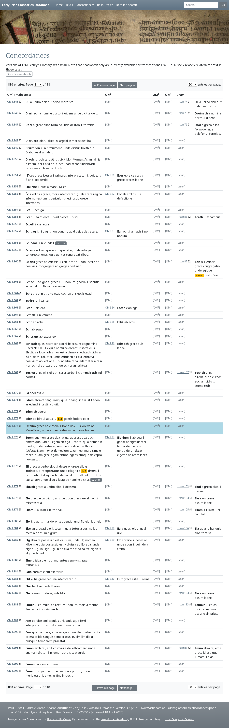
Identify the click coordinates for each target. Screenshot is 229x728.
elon (42, 498)
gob (121, 451)
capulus (53, 621)
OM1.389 (12, 620)
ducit (91, 437)
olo (49, 528)
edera (42, 412)
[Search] (201, 5)
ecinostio (73, 198)
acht (65, 653)
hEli (62, 593)
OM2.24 (109, 307)
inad (68, 164)
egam (55, 455)
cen (37, 210)
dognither (72, 498)
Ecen (29, 308)
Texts (69, 5)
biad (56, 217)
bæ (197, 614)
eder (86, 419)
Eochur (30, 373)
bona (65, 426)
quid (72, 231)
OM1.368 (12, 343)
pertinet (75, 266)
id (43, 393)
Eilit (120, 579)
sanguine (77, 400)
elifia (34, 579)
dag (45, 231)
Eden (29, 412)
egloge (207, 270)
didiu (36, 286)
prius (213, 614)
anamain (31, 653)
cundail (49, 243)
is (100, 175)
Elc (119, 540)
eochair (30, 377)
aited (51, 141)
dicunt (63, 455)
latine (139, 180)
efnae (54, 430)
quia (52, 254)
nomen (90, 540)
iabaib (39, 560)
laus (55, 664)
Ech (28, 329)
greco (208, 125)
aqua (49, 419)
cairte (45, 301)
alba (211, 528)
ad (97, 262)
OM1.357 (12, 231)
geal (143, 528)
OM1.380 (12, 521)
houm (32, 361)
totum (59, 528)
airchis (72, 293)
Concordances (84, 5)
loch (60, 164)
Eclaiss (30, 262)
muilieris (46, 593)
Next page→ (127, 85)
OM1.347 (12, 124)
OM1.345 (12, 101)
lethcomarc (79, 648)
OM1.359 (12, 250)
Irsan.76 (182, 124)
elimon (91, 498)
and (202, 614)
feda (75, 361)
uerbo (37, 102)
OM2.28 (109, 528)
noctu (60, 348)
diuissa (71, 544)
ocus (54, 164)
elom (46, 572)
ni (57, 141)
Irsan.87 (182, 261)
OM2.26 (109, 343)
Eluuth (30, 487)
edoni (96, 400)
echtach (85, 352)
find (58, 675)
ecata (88, 194)
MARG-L (199, 275)
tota (204, 533)
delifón (75, 125)
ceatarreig (79, 653)
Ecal (28, 210)
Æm (28, 621)
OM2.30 (109, 579)
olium (49, 498)
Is (31, 451)
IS (73, 637)
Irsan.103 (183, 486)
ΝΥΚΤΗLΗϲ (41, 348)
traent (67, 625)
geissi (84, 560)
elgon (29, 549)
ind (100, 373)
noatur (32, 459)
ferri (83, 621)
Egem (30, 437)
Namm (41, 451)
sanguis (64, 632)
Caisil (46, 164)
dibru (43, 141)
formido (56, 125)
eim (78, 637)
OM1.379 (12, 509)
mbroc (76, 141)
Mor (69, 159)
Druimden (33, 148)
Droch (30, 159)
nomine (47, 113)
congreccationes (37, 254)
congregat (73, 254)
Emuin (30, 605)
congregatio (63, 250)
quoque (83, 455)
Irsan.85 (182, 216)
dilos (47, 125)
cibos (84, 254)
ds (92, 471)
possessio (47, 540)
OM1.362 (12, 300)
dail (59, 510)
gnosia (81, 282)
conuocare (88, 262)
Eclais (199, 262)
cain (49, 286)
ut (57, 159)
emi (45, 621)
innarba (65, 361)
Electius (31, 352)
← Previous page (104, 85)
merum (50, 671)
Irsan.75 (182, 113)
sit (210, 533)
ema (39, 632)
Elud (198, 487)
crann (207, 609)
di (74, 446)
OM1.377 (12, 486)
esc (79, 293)
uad (41, 553)
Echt (29, 322)
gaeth (68, 419)
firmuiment (54, 148)
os (36, 152)
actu (40, 322)
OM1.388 (12, 604)
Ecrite (30, 301)
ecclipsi (131, 194)
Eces (120, 175)
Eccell (30, 224)
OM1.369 (12, 372)
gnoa (45, 282)
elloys (83, 466)
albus (83, 528)
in (70, 141)
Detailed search (126, 5)
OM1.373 (12, 418)
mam (201, 657)
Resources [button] (104, 5)
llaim (211, 510)
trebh (121, 549)
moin (82, 605)
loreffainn (88, 426)
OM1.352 (12, 186)
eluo (216, 487)
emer (48, 675)
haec (71, 344)
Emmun (31, 664)
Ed (27, 393)
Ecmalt (31, 315)
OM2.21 (109, 175)
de (91, 455)
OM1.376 (12, 466)
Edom (30, 400)
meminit (31, 533)
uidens (68, 113)
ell (81, 475)
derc (94, 113)
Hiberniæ (32, 544)
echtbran (70, 365)
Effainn (31, 426)
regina (97, 194)
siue (83, 498)
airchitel (39, 648)
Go (223, 5)
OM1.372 (12, 411)
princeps (61, 175)
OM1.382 (12, 540)
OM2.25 (109, 322)
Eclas (29, 250)
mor (214, 609)
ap (33, 632)
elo (87, 521)
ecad (57, 293)
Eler (28, 586)
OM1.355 (12, 216)
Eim (28, 632)
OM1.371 (12, 399)
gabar (121, 442)
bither (121, 446)
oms (30, 442)
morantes (60, 560)
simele (96, 451)
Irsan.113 (183, 604)
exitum (42, 198)
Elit (28, 579)
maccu (54, 187)
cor (61, 373)
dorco (57, 113)
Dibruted (32, 141)
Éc (27, 194)
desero (199, 491)
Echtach (31, 344)
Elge (46, 549)
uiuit (87, 400)
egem (56, 442)
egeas (74, 455)
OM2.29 (109, 540)
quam (39, 455)
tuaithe (69, 549)
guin (40, 549)
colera (30, 637)
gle (42, 671)
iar (100, 159)
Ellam (29, 510)
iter (40, 164)
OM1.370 (12, 392)
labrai (80, 446)
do (61, 549)
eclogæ (86, 250)
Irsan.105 (183, 509)
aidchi (63, 344)
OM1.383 (12, 560)
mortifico (67, 102)
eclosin (40, 250)
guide (93, 175)
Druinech (32, 113)
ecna (29, 286)
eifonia (54, 426)
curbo (71, 373)
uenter (60, 254)
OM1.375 (12, 437)
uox (72, 426)
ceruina (52, 579)
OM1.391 (12, 648)
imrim (32, 164)
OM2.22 (109, 194)
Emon (30, 648)
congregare (46, 266)
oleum (199, 503)
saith (39, 217)
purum (76, 671)
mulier (72, 430)
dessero (64, 466)
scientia (94, 282)
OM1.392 (12, 664)
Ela (197, 528)
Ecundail (32, 243)
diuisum (65, 540)
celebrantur (73, 348)
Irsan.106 (183, 528)
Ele (28, 498)
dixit (62, 159)
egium (57, 446)
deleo (45, 102)
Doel (29, 125)
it (51, 648)
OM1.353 (12, 194)
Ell (27, 466)
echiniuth (42, 293)
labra (143, 455)
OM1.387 (12, 593)
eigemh (122, 455)
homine (75, 480)
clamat (94, 442)
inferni (30, 198)
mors (55, 194)
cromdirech (202, 386)
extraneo (49, 336)
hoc (57, 352)
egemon (40, 437)
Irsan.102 (183, 372)
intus (97, 475)
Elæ (28, 528)
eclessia (53, 262)
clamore (73, 352)
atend (76, 164)
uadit (45, 442)
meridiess (32, 675)
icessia (47, 175)
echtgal (82, 365)
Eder (29, 419)
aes (36, 180)
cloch (68, 675)
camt (47, 315)
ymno (45, 664)
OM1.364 (12, 314)
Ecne (29, 293)
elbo (53, 466)
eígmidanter (138, 442)
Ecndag (31, 231)
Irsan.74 (182, 101)
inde (66, 125)
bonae (89, 430)
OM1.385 (12, 579)
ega (67, 442)
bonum (62, 231)
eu (60, 282)
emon (57, 653)
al (38, 510)
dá (51, 168)
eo (39, 282)
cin (38, 308)
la (47, 187)
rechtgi (35, 365)
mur (46, 521)
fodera (77, 419)
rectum (60, 605)
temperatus (62, 637)
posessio (141, 540)
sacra (84, 348)
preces (130, 180)
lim (83, 637)
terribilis (50, 625)
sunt (78, 344)
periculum (57, 198)
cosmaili (58, 648)
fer (34, 586)
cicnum (42, 533)
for (54, 510)
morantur (32, 565)
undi (77, 521)
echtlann (67, 357)
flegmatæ (84, 632)
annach (136, 231)
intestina (45, 404)
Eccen (121, 308)
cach (64, 293)
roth (41, 159)
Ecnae (30, 282)
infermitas (33, 203)
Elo (28, 521)
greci (46, 455)
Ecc (119, 194)
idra (40, 419)
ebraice (129, 175)
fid (83, 521)
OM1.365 (12, 322)
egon (128, 544)
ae (28, 480)
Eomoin (200, 605)
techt (29, 475)
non (54, 231)
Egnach (122, 231)
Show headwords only (19, 74)
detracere (90, 231)
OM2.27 (109, 437)
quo (38, 442)
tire (77, 471)
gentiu (68, 521)
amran (37, 168)
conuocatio (69, 262)
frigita (96, 632)
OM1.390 (12, 632)
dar (138, 451)
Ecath (199, 217)
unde (77, 113)
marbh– (135, 446)
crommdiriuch (87, 373)
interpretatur (77, 175)
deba (86, 141)
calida (38, 637)
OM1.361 (12, 281)
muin (46, 605)
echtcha (88, 357)
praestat (59, 641)
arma (76, 625)
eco (42, 308)
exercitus (57, 572)
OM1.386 (12, 586)
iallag (55, 475)
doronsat (56, 521)
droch (58, 168)
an (29, 180)
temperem (45, 641)
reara (135, 455)
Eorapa (86, 544)
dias (210, 657)
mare (66, 446)
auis (140, 344)
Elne (29, 560)
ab (82, 194)
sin (52, 365)
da (128, 446)
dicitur (86, 113)
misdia (34, 503)
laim (43, 510)
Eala (120, 528)
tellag (45, 475)
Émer (29, 671)
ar (100, 352)
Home (59, 5)
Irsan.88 (182, 648)
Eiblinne (31, 187)
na (129, 455)
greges (64, 266)
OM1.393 (12, 671)
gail (42, 210)
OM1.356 (12, 224)
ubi (51, 560)
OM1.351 (12, 175)
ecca (46, 217)
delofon (200, 134)
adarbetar (86, 361)
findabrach (87, 164)
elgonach (32, 553)
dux (43, 187)
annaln (92, 159)
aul (38, 521)
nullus (93, 528)
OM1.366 (12, 329)
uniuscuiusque (69, 621)
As (86, 159)
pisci (75, 217)
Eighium (123, 437)
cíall (39, 224)
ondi (33, 393)
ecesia (139, 175)
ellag (71, 471)
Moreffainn (33, 430)
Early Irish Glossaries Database (25, 5)
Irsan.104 (183, 498)
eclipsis (37, 194)
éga (135, 308)
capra (77, 442)
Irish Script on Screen (179, 719)
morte (30, 446)
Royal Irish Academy (115, 719)
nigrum (52, 533)
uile (119, 533)
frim (46, 168)
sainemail (59, 286)
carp (49, 159)
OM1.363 (12, 307)
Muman (78, 159)
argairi (63, 141)
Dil (197, 102)
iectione (48, 361)
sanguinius (52, 400)
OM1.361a (13, 293)
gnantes (74, 560)
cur (207, 377)
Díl (27, 102)
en (45, 560)
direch (53, 373)
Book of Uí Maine (59, 719)
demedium (61, 451)
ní (42, 243)
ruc (92, 148)
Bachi (29, 348)
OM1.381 (12, 528)
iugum (216, 653)
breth (85, 148)
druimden (45, 152)
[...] (60, 419)
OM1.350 (12, 159)
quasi (41, 344)
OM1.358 (12, 242)
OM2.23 (109, 231)
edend (33, 404)
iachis (49, 352)
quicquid (31, 641)
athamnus (213, 217)
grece (39, 125)
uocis (80, 430)
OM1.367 (12, 336)
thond (89, 446)
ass (39, 393)
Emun (199, 648)
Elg (28, 540)
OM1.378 (12, 498)
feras (29, 168)
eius (92, 348)
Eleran (55, 586)
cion (129, 308)
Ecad (29, 217)
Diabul (30, 152)
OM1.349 (12, 147)
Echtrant (32, 336)
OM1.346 (12, 113)
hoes (31, 266)
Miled (63, 187)
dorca (198, 118)
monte (93, 605)
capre (29, 455)
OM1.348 (12, 140)
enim (59, 671)
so (32, 480)
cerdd (44, 180)
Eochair (200, 373)
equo (39, 329)
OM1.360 (12, 261)
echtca (45, 365)
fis (44, 286)
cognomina (89, 344)
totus (75, 528)
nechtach (52, 344)
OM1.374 (12, 425)
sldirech (51, 609)
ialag (61, 480)
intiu (37, 475)
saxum (74, 451)
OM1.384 (12, 571)
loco (42, 352)
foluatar (46, 357)
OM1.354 (12, 209)
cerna (145, 579)
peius (79, 231)
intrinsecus (33, 471)
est (62, 352)
